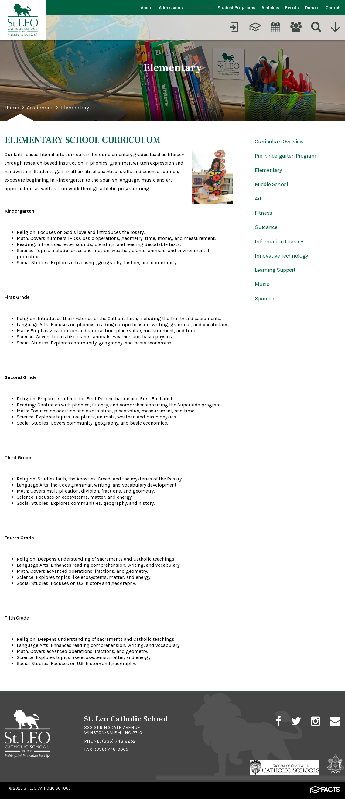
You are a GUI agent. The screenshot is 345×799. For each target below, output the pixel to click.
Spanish (264, 298)
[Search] (316, 27)
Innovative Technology (281, 255)
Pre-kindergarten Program (285, 155)
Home (12, 108)
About (147, 7)
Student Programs (236, 7)
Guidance (266, 227)
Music (262, 284)
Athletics (270, 7)
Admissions (171, 7)
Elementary (75, 108)
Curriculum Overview (279, 141)
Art (258, 198)
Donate (312, 7)
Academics (200, 7)
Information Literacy (279, 241)
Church (333, 7)
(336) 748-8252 (119, 741)
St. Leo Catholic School (47, 788)
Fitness (263, 213)
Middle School (271, 184)
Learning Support (275, 270)
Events (292, 7)
